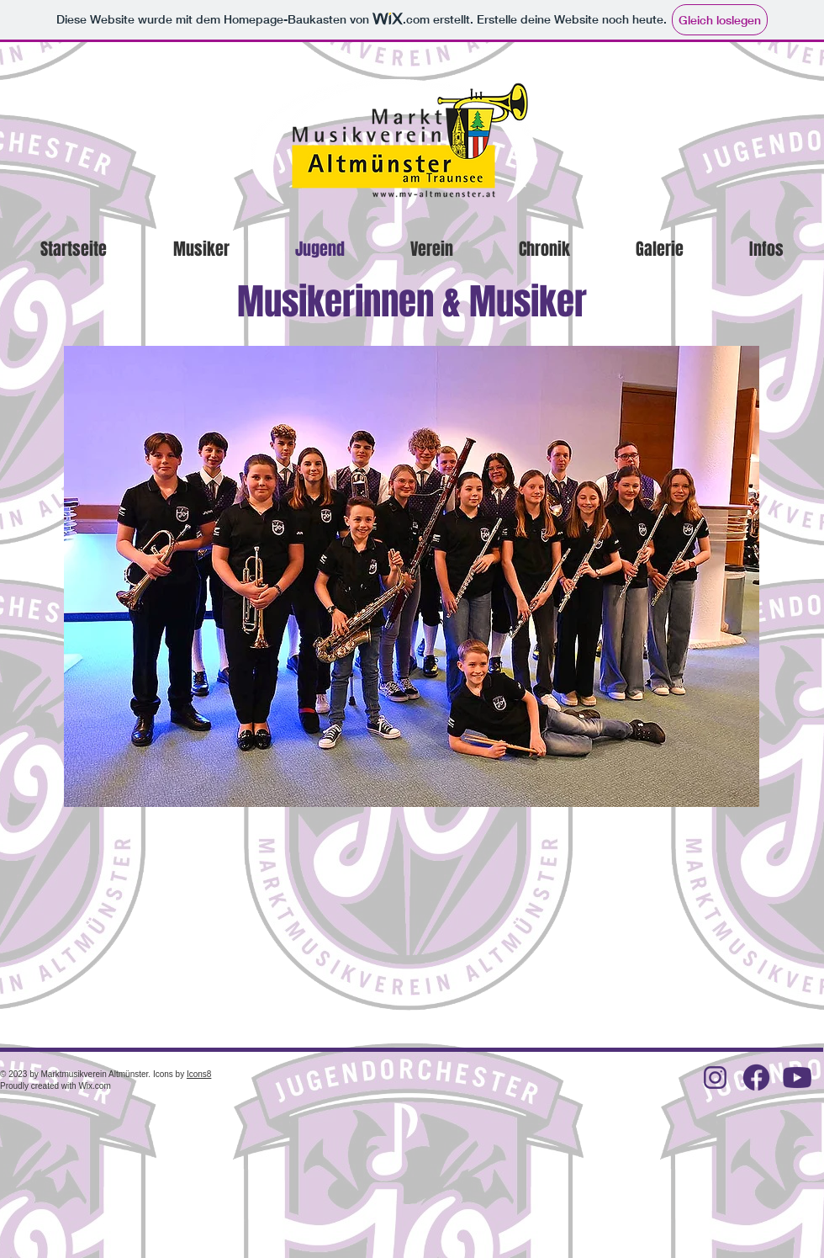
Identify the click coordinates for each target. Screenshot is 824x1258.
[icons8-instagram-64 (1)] (715, 1077)
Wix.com (94, 1086)
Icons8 (199, 1074)
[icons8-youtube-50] (797, 1077)
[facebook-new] (756, 1077)
